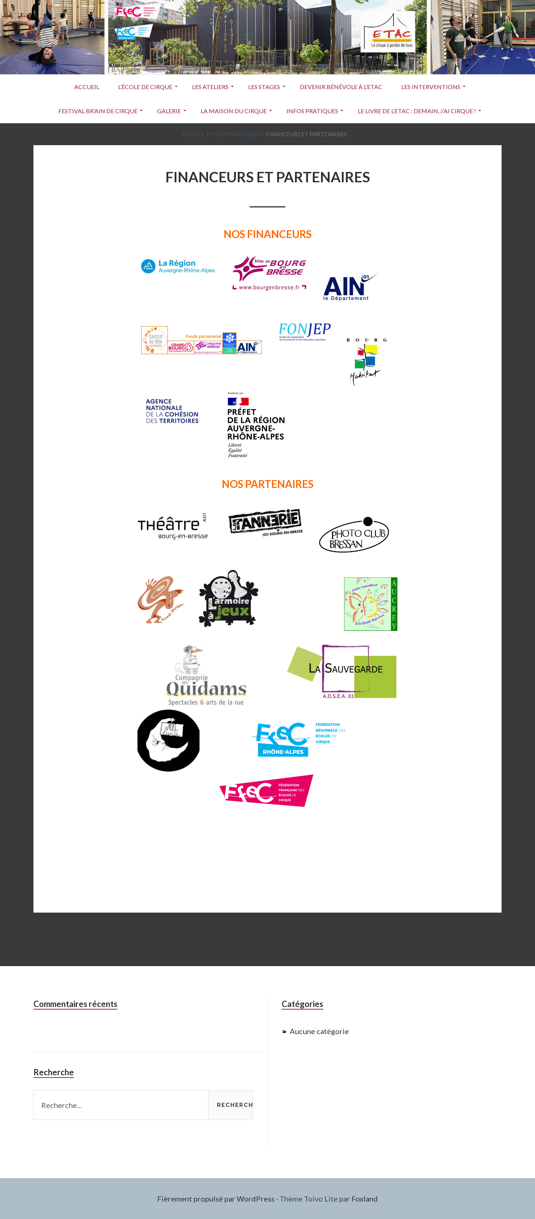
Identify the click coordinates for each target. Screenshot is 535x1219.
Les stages (264, 86)
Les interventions (430, 86)
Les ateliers (210, 86)
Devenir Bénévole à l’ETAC (341, 86)
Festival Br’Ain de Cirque (97, 110)
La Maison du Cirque (234, 110)
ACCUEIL (86, 86)
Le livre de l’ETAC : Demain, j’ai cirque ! (417, 110)
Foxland (364, 1198)
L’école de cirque (145, 86)
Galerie (169, 110)
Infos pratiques (312, 110)
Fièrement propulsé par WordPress (216, 1198)
